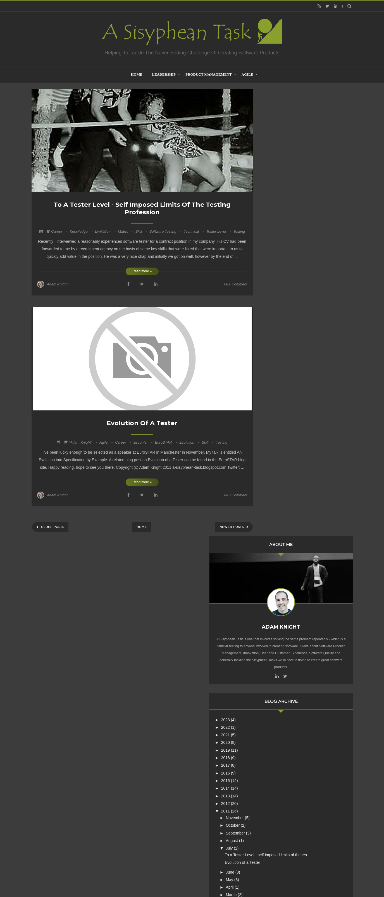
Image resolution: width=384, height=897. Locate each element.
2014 (276, 337)
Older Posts (52, 527)
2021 (276, 284)
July (280, 397)
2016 (276, 322)
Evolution (189, 442)
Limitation (105, 231)
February (284, 456)
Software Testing (165, 231)
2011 (276, 360)
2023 (276, 268)
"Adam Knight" (83, 442)
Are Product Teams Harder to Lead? (306, 714)
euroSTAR (166, 442)
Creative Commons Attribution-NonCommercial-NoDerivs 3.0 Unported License (298, 795)
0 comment (235, 495)
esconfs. (143, 442)
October (283, 374)
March (282, 448)
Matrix (126, 231)
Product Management (208, 74)
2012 (276, 352)
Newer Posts (232, 527)
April (280, 441)
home (136, 74)
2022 (276, 276)
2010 (276, 473)
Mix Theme (266, 878)
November (285, 366)
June (281, 426)
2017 (276, 314)
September (286, 382)
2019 (276, 299)
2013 (276, 345)
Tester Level (219, 231)
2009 (276, 481)
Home (142, 527)
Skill (141, 231)
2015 (276, 329)
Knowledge (82, 231)
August (282, 389)
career (59, 231)
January (283, 463)
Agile (247, 74)
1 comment (235, 284)
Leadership (164, 74)
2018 (276, 307)
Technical (194, 231)
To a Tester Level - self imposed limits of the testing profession (142, 208)
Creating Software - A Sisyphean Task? (183, 878)
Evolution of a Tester (142, 423)
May (280, 433)
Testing (239, 231)
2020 (276, 291)
